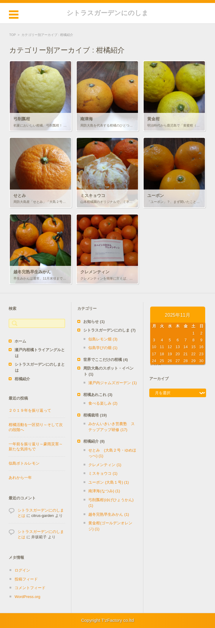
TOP (12, 35)
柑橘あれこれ (97, 394)
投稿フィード (26, 579)
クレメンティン (104, 465)
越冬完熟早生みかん (108, 514)
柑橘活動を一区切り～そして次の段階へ (36, 427)
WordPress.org (27, 596)
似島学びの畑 (102, 347)
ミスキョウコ (102, 473)
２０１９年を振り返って (30, 410)
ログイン (22, 570)
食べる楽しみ (102, 403)
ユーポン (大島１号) (108, 482)
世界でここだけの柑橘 (105, 359)
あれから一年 (20, 477)
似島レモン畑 (102, 339)
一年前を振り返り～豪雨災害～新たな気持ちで (36, 446)
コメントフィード (30, 588)
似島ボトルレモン (24, 463)
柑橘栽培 (95, 415)
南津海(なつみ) (104, 491)
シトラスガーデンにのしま (107, 13)
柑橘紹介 (22, 379)
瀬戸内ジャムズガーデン (112, 383)
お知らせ (94, 321)
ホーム (20, 341)
